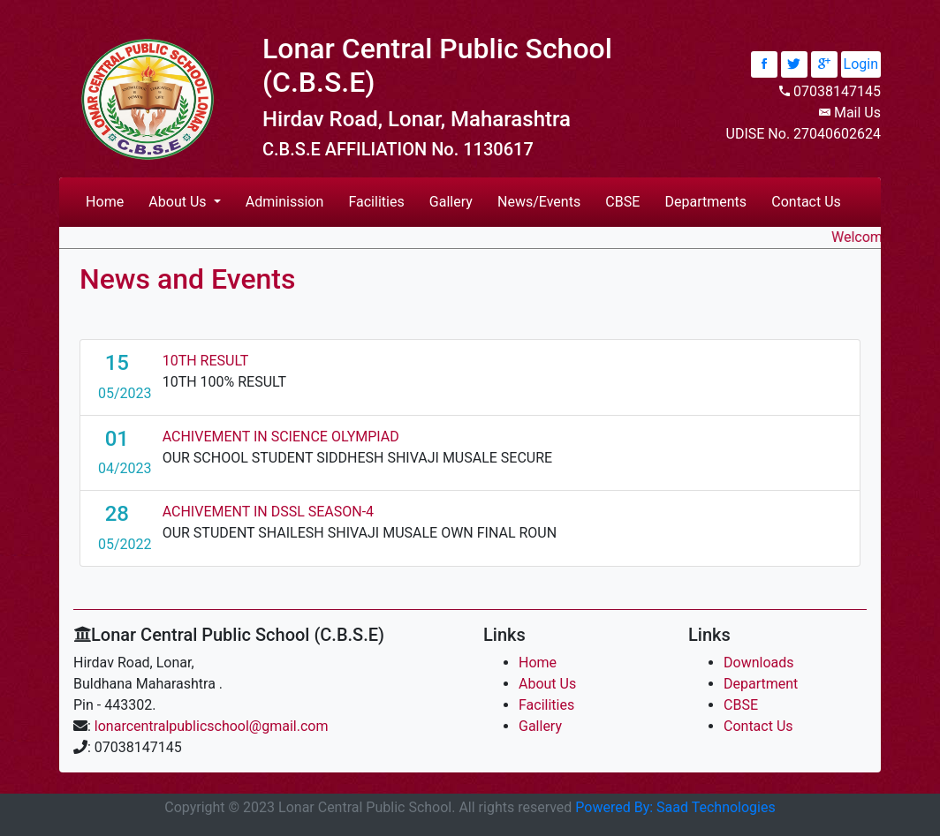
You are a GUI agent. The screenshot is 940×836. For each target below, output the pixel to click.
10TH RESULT (206, 360)
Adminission (284, 201)
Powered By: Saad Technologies (675, 807)
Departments (706, 201)
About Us (547, 683)
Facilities (376, 201)
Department (761, 683)
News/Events (538, 201)
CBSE (622, 201)
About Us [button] (178, 201)
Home (108, 200)
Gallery (451, 201)
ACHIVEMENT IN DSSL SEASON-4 (268, 511)
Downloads (758, 662)
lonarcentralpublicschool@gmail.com (212, 726)
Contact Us (806, 201)
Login (861, 64)
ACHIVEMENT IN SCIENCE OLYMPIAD (281, 436)
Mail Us (857, 112)
